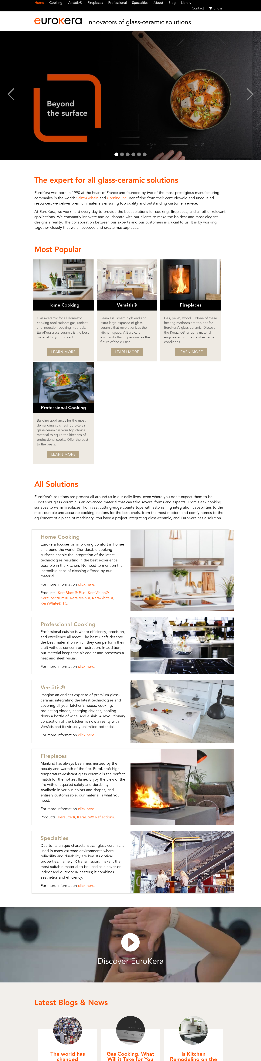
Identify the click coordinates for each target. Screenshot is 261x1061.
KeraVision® (93, 490)
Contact (198, 8)
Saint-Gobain (87, 198)
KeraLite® (61, 710)
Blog (170, 3)
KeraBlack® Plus (67, 490)
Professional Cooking (64, 522)
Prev (11, 95)
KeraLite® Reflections (91, 710)
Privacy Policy (157, 1053)
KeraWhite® (98, 496)
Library (184, 3)
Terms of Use (140, 1053)
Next (250, 95)
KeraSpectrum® (49, 496)
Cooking (55, 3)
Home (39, 3)
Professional (116, 3)
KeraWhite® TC (49, 501)
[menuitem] (217, 8)
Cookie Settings (176, 1053)
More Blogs (130, 1002)
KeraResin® (75, 496)
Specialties (139, 3)
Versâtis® (74, 3)
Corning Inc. (117, 198)
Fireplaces (94, 3)
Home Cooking (56, 440)
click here (82, 482)
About (156, 3)
